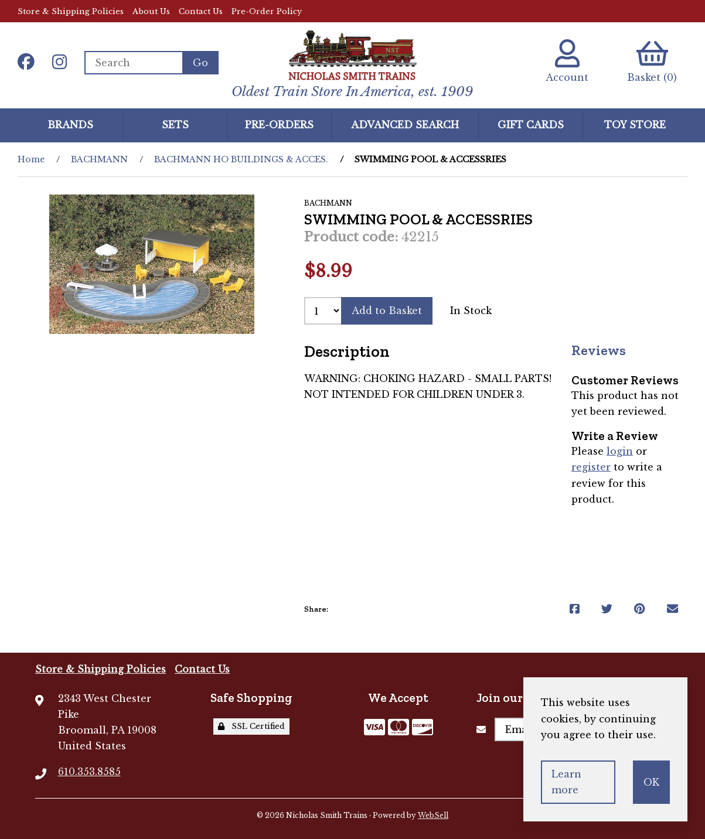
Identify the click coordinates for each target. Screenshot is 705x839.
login (620, 451)
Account (567, 61)
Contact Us (201, 11)
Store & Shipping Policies (71, 11)
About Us (151, 11)
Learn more (566, 782)
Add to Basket (387, 310)
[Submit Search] (200, 62)
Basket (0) (652, 61)
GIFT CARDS (531, 125)
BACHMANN (99, 159)
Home (31, 159)
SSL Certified (251, 726)
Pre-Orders (279, 125)
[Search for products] (133, 62)
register (591, 467)
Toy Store (635, 125)
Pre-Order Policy (266, 11)
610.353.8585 (89, 771)
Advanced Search (405, 125)
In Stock (471, 310)
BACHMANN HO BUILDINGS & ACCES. (241, 159)
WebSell (433, 815)
